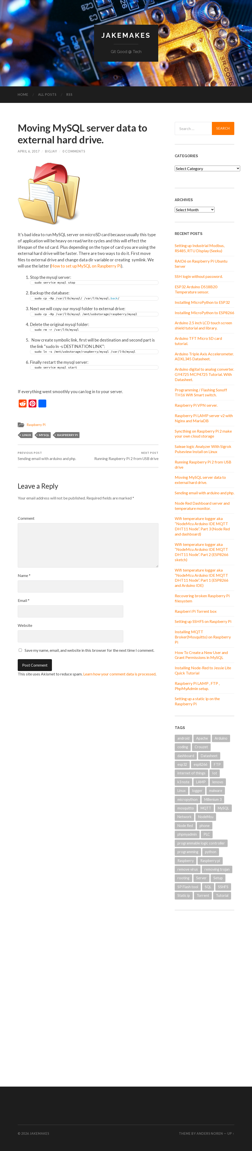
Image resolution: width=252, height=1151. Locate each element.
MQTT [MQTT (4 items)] (206, 808)
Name (24, 575)
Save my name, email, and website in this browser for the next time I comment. (89, 650)
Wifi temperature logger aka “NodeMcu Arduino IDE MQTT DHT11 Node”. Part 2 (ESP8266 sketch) (201, 552)
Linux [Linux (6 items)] (181, 790)
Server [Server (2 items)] (201, 878)
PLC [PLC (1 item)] (207, 834)
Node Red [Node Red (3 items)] (185, 826)
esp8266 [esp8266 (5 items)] (200, 764)
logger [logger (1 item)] (197, 790)
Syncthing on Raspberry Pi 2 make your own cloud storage (203, 434)
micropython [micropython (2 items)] (187, 799)
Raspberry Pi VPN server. (196, 405)
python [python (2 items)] (210, 852)
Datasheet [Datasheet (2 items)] (209, 756)
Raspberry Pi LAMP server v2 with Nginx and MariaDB (204, 418)
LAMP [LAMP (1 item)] (201, 782)
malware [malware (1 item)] (215, 790)
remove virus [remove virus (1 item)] (187, 869)
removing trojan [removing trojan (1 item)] (217, 869)
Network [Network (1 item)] (184, 817)
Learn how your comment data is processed (119, 673)
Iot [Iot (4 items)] (214, 773)
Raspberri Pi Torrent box (196, 611)
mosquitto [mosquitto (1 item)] (185, 808)
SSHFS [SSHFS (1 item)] (223, 887)
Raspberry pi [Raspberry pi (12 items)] (210, 861)
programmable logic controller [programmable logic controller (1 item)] (201, 843)
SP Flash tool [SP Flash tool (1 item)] (187, 887)
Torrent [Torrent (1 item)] (203, 895)
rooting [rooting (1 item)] (183, 878)
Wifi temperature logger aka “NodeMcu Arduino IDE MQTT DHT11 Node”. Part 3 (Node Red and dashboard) (202, 526)
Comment (26, 518)
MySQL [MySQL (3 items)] (223, 808)
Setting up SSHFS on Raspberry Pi (203, 621)
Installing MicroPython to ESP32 (202, 302)
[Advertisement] (204, 994)
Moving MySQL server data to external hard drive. (200, 480)
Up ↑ (230, 1133)
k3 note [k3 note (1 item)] (183, 782)
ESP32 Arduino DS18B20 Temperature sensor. (196, 289)
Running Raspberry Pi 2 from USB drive (126, 456)
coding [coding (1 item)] (182, 747)
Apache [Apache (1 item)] (202, 738)
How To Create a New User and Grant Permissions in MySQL (201, 655)
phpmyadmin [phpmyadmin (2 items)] (187, 834)
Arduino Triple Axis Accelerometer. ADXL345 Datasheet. (204, 356)
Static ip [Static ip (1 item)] (183, 895)
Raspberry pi (67, 435)
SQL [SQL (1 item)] (208, 887)
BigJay (51, 151)
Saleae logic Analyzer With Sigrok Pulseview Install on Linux (203, 449)
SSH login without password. (199, 276)
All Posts (47, 94)
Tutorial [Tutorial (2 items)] (222, 895)
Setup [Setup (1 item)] (218, 878)
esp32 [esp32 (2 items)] (182, 764)
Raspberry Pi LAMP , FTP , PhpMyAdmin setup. (197, 686)
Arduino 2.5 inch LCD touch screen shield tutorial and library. (203, 325)
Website (25, 625)
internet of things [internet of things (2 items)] (191, 773)
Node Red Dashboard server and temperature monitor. (202, 506)
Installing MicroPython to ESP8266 (204, 312)
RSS (69, 94)
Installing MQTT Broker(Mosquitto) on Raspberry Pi (203, 636)
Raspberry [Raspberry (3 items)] (185, 861)
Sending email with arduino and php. (47, 456)
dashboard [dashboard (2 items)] (185, 756)
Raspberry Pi (36, 425)
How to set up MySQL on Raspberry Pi (86, 266)
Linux (26, 435)
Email (24, 600)
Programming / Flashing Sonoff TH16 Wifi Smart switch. (201, 392)
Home (23, 94)
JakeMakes (126, 35)
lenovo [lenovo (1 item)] (217, 782)
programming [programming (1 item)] (187, 852)
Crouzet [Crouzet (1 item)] (201, 747)
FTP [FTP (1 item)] (217, 764)
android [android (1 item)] (183, 738)
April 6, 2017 (29, 151)
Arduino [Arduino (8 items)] (221, 738)
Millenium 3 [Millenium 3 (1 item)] (212, 799)
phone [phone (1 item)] (205, 826)
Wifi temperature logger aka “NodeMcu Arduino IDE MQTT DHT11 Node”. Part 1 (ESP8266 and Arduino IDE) (201, 578)
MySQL (44, 435)
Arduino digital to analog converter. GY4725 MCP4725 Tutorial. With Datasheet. (204, 374)
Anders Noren (210, 1133)
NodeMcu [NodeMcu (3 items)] (205, 817)
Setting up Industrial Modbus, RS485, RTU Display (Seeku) (199, 248)
